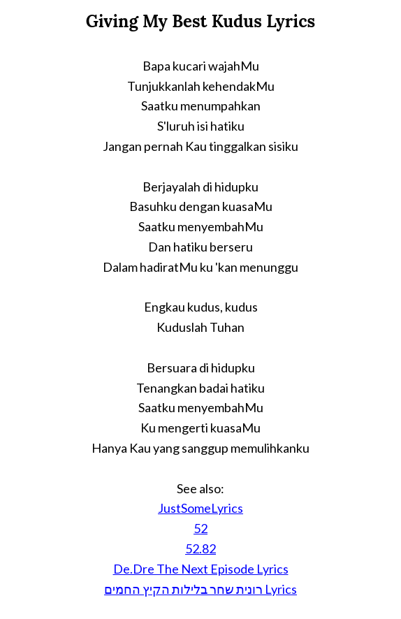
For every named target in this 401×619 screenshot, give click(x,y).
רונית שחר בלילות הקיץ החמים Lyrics (200, 589)
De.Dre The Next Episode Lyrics (201, 568)
